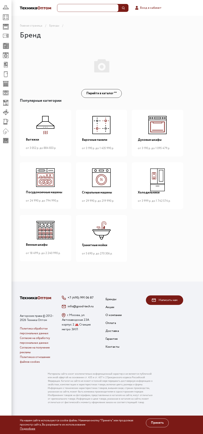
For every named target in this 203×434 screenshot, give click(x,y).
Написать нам (164, 300)
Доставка (112, 331)
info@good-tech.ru (81, 306)
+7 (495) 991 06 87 (81, 297)
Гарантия (111, 339)
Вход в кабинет (148, 8)
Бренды (110, 299)
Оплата (110, 323)
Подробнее (27, 429)
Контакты (112, 347)
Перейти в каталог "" (101, 93)
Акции (109, 307)
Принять (157, 423)
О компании (113, 315)
